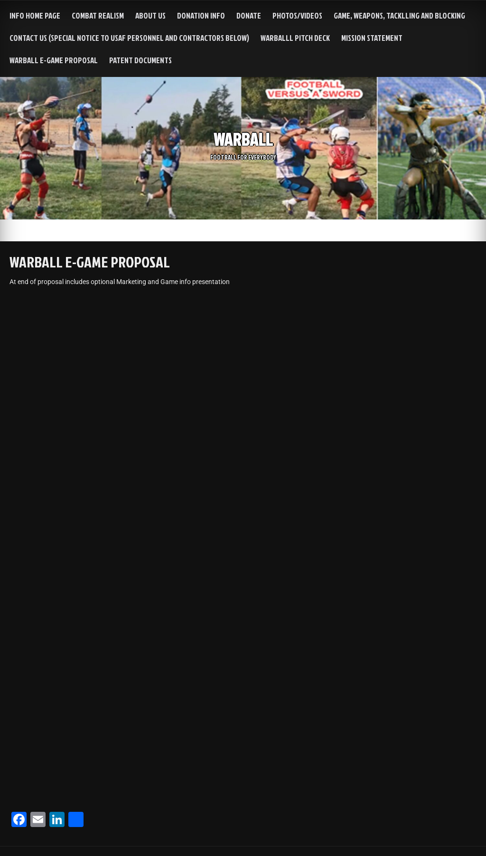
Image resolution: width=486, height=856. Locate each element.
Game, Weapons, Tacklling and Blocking (399, 15)
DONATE (248, 15)
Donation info (201, 15)
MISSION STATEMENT (371, 37)
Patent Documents (140, 60)
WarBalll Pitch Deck (295, 37)
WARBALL (243, 139)
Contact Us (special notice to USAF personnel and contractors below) (129, 37)
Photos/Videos (297, 15)
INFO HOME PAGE (34, 15)
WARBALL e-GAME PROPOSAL (53, 60)
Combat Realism (98, 15)
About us (150, 15)
